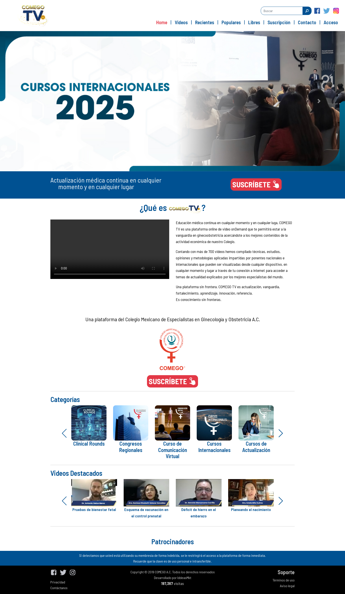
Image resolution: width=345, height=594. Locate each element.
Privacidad (57, 582)
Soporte (286, 572)
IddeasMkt (184, 578)
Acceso (331, 22)
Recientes (204, 22)
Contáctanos (59, 588)
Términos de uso (284, 580)
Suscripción (279, 22)
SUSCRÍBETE (256, 184)
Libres (254, 22)
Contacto (307, 22)
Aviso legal (287, 586)
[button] (26, 101)
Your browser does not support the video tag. (109, 249)
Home (161, 22)
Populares (231, 22)
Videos (181, 22)
